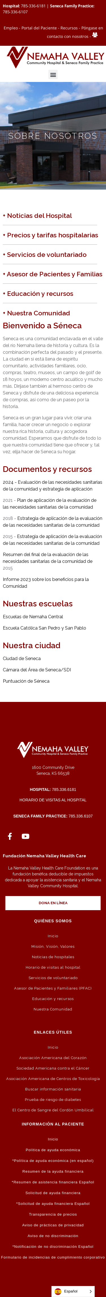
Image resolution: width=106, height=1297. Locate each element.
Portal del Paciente (39, 28)
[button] (53, 74)
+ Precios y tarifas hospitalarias (50, 235)
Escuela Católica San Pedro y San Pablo (44, 628)
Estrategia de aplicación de (45, 518)
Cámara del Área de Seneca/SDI (37, 670)
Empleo (11, 28)
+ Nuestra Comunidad (36, 313)
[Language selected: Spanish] (73, 1291)
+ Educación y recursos (38, 293)
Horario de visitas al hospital (53, 800)
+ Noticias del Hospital (37, 215)
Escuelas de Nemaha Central (33, 616)
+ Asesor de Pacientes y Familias (52, 274)
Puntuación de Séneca (26, 681)
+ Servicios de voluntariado (44, 254)
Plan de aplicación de (39, 500)
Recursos (69, 28)
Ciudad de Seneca (22, 658)
